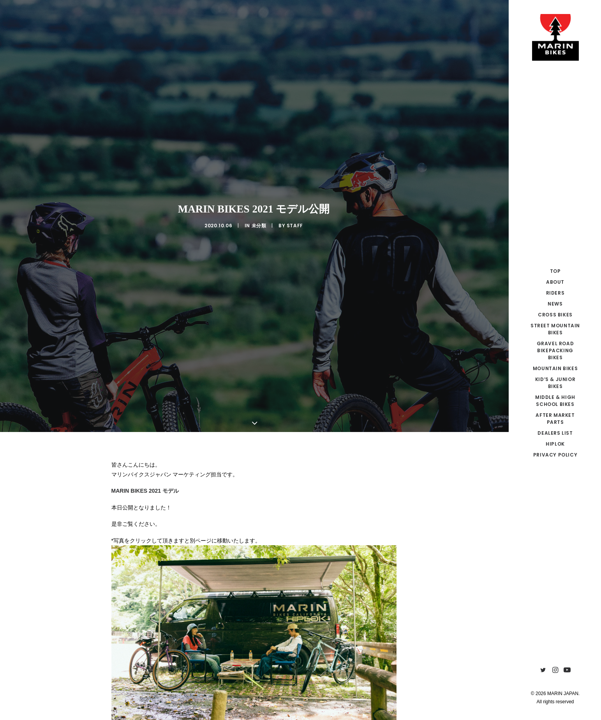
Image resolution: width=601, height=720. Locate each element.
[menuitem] (543, 670)
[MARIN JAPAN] (555, 37)
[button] (543, 670)
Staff (295, 204)
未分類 (259, 204)
